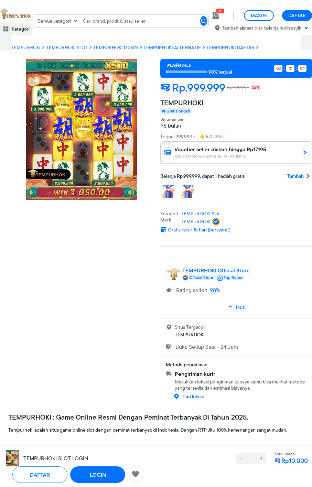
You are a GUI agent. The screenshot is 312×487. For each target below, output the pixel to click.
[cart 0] (216, 15)
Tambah (299, 176)
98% (215, 289)
